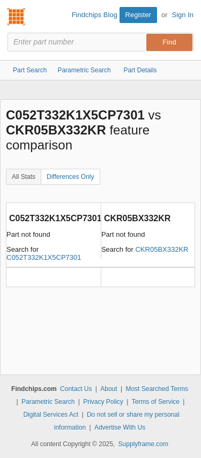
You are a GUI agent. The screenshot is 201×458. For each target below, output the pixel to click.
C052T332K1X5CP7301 (43, 257)
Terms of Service (156, 402)
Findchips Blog (94, 15)
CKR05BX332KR (161, 249)
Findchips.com (17, 16)
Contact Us (76, 389)
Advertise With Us (119, 427)
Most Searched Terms (156, 389)
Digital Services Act (50, 414)
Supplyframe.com (143, 444)
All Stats (23, 177)
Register (138, 15)
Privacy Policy (103, 402)
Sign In (182, 15)
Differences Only (70, 177)
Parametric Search (48, 402)
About (108, 389)
